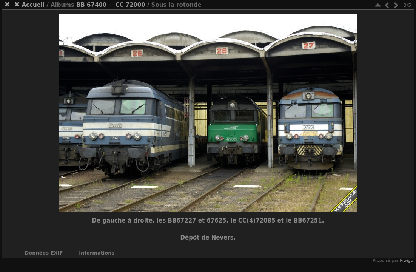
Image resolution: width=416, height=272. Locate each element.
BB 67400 (91, 5)
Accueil (33, 5)
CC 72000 (130, 5)
